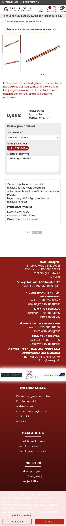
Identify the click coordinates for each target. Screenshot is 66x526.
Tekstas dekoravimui (18, 153)
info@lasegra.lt (50, 317)
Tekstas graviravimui (33, 164)
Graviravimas (14, 132)
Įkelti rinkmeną (18, 148)
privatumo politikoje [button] (22, 515)
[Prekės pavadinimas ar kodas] (54, 9)
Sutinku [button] (49, 521)
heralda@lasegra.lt (47, 331)
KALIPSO (36, 232)
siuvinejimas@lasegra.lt (44, 304)
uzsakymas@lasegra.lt (45, 344)
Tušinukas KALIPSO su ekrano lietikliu (24, 22)
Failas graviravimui (17, 143)
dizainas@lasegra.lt (47, 360)
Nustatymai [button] (17, 521)
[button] (41, 74)
